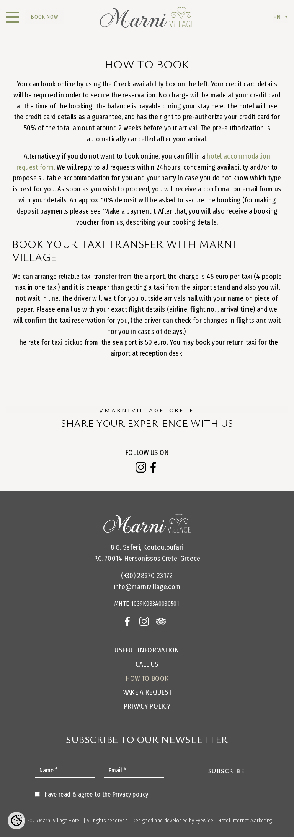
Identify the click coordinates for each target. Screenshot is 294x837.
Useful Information (146, 650)
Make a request (147, 692)
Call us (147, 664)
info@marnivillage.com (147, 587)
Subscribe (226, 771)
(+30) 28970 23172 (147, 575)
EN (278, 17)
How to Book (147, 678)
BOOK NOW (44, 17)
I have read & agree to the (94, 794)
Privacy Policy (147, 706)
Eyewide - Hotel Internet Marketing (234, 821)
